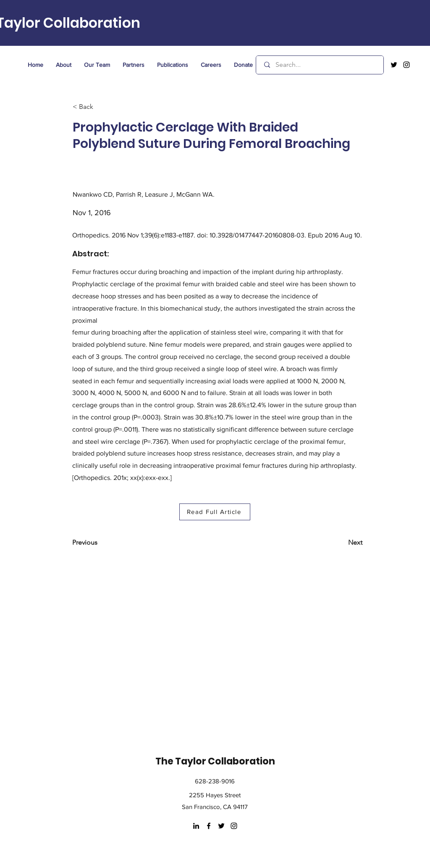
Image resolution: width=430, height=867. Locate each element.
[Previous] (100, 542)
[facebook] (209, 826)
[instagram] (406, 65)
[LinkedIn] (196, 826)
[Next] (341, 542)
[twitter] (394, 65)
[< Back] (100, 107)
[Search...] (320, 65)
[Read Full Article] (214, 511)
